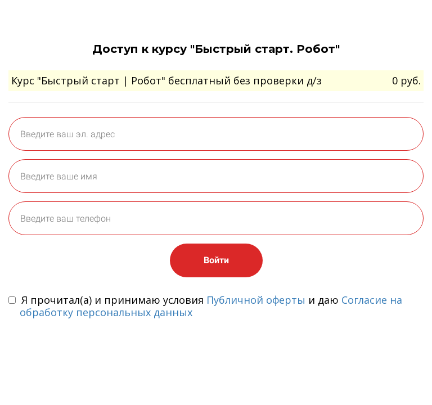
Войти (216, 260)
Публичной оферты (255, 300)
